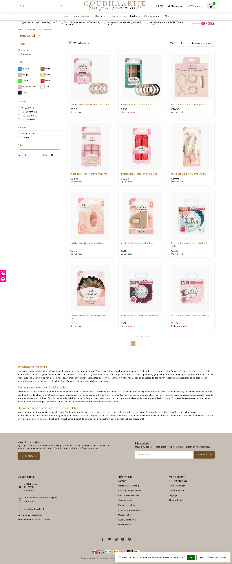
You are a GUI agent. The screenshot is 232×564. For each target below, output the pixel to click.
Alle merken (27, 50)
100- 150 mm (29, 116)
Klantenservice (29, 455)
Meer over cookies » (217, 557)
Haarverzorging (118, 16)
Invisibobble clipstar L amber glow (188, 173)
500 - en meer (29, 120)
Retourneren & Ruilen (128, 495)
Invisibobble (45, 29)
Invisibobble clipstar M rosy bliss (86, 243)
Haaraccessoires (81, 16)
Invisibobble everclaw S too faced (138, 243)
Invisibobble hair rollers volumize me (88, 173)
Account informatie (178, 480)
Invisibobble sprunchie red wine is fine (140, 315)
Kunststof (28, 133)
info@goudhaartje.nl (34, 509)
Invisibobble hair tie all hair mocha (138, 104)
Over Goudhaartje (127, 519)
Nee (202, 557)
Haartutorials (124, 524)
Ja (191, 557)
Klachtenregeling (126, 505)
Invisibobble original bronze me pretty (89, 104)
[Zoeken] (60, 6)
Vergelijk (173, 495)
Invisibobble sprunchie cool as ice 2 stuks (189, 244)
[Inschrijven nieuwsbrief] (204, 455)
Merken (134, 16)
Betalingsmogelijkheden (130, 490)
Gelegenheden (151, 16)
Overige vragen (125, 500)
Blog (167, 16)
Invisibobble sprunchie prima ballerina (190, 315)
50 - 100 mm (29, 112)
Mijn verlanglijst (176, 490)
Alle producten (176, 500)
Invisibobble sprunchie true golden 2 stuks (88, 317)
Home (65, 16)
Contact (122, 480)
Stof (25, 137)
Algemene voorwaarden (130, 510)
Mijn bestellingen (177, 485)
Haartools (100, 16)
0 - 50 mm (27, 108)
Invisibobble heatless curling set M (188, 104)
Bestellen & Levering (128, 485)
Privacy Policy (125, 514)
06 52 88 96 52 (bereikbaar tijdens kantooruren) (40, 499)
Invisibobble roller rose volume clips (139, 173)
